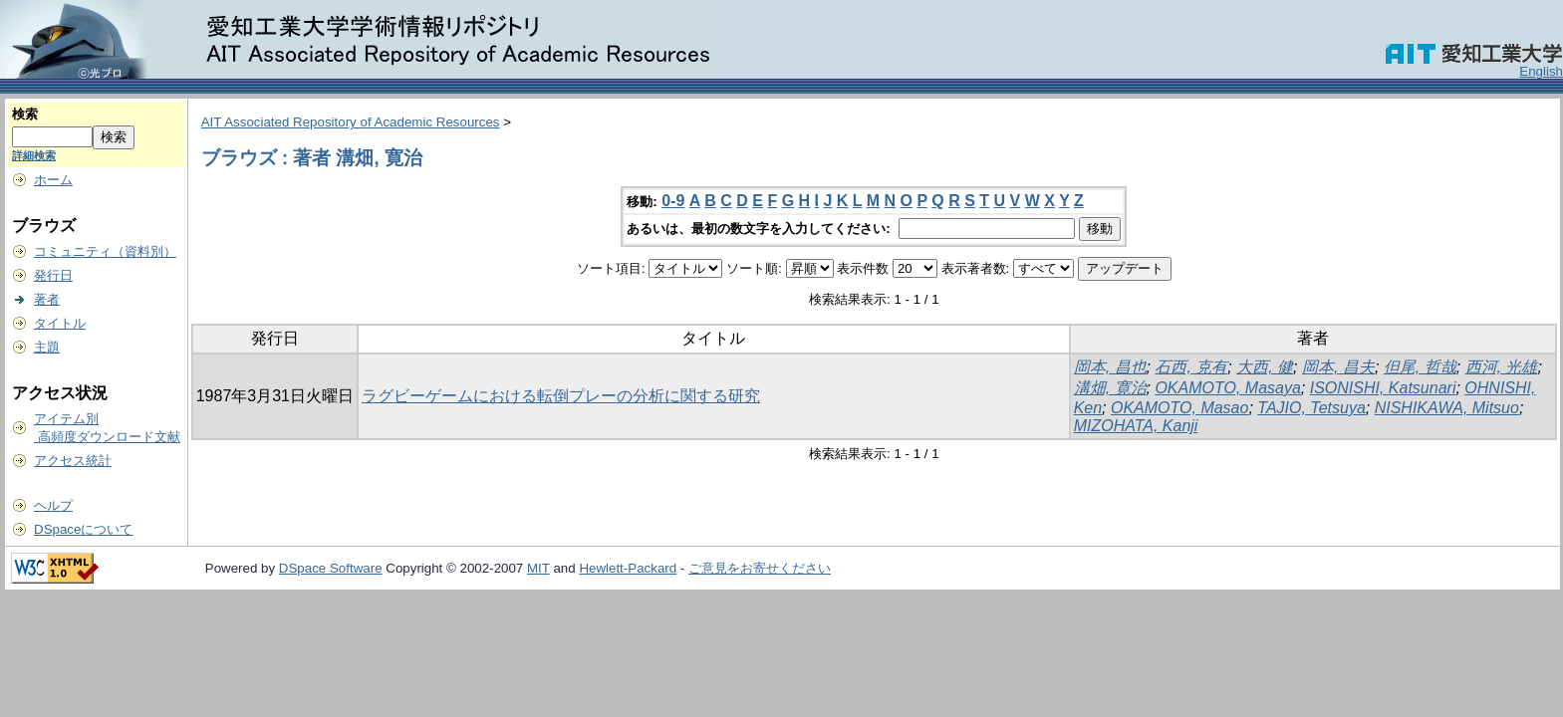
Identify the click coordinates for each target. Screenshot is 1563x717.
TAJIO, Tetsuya (1311, 407)
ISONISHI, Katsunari (1383, 387)
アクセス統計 (73, 460)
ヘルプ (53, 505)
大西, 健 (1264, 366)
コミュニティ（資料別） (105, 251)
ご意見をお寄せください (759, 568)
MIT (538, 568)
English (1541, 71)
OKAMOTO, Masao (1179, 407)
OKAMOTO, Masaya (1227, 387)
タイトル (60, 323)
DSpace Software (331, 568)
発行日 (53, 275)
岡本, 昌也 (1110, 366)
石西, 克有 (1191, 366)
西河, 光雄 (1501, 366)
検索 (25, 114)
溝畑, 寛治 (1110, 387)
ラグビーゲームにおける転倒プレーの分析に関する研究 (561, 395)
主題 (47, 347)
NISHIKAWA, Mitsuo (1447, 407)
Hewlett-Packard (627, 568)
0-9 (672, 200)
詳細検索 (34, 155)
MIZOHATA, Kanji (1136, 425)
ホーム (53, 179)
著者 (47, 299)
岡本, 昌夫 (1338, 366)
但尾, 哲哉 (1420, 366)
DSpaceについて (83, 529)
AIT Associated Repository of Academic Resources (350, 122)
